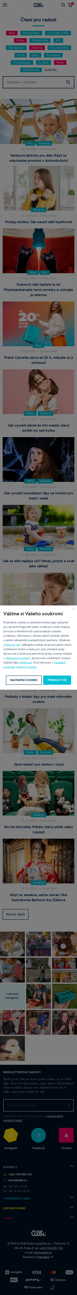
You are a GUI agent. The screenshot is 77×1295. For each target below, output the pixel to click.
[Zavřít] (73, 608)
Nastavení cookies (18, 658)
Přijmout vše (12, 644)
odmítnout (25, 662)
